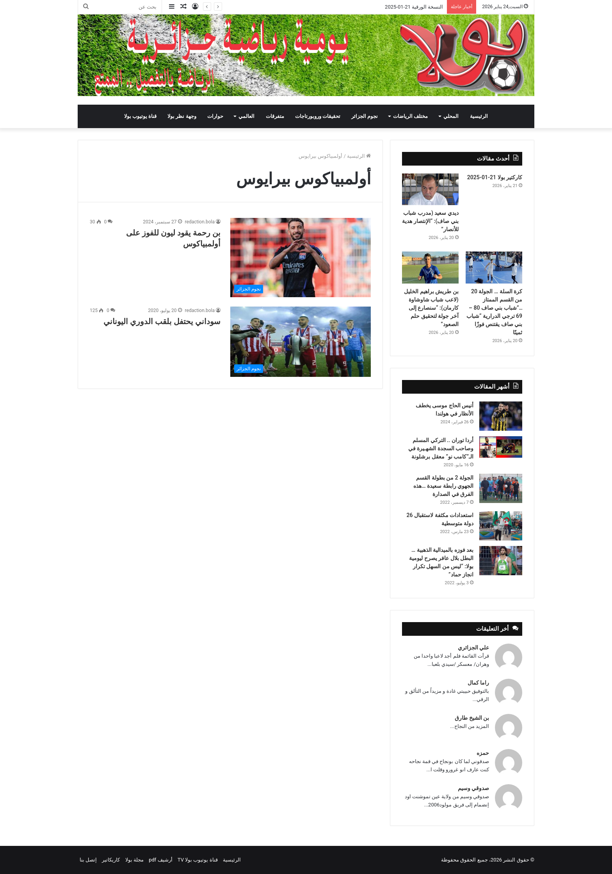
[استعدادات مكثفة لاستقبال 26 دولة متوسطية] (500, 525)
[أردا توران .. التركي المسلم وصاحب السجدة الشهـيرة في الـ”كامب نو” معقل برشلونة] (500, 447)
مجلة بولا (134, 860)
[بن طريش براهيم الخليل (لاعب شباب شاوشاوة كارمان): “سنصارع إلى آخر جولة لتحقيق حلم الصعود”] (430, 267)
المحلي (451, 116)
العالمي (246, 116)
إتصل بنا (88, 860)
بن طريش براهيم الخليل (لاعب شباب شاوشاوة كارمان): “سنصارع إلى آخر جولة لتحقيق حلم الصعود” (431, 307)
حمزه (483, 753)
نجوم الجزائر (364, 116)
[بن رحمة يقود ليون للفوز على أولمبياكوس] (300, 257)
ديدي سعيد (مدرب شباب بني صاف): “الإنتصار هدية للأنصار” (430, 221)
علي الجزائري (473, 647)
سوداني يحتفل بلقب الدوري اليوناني (161, 321)
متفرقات (275, 116)
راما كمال (478, 683)
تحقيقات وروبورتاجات (317, 116)
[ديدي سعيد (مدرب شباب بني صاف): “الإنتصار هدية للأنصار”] (430, 189)
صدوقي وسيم (473, 788)
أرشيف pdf (160, 860)
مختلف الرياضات (410, 116)
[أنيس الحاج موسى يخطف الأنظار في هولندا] (500, 416)
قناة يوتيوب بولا (140, 116)
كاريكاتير (111, 860)
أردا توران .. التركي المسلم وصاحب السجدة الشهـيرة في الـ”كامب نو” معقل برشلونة (440, 448)
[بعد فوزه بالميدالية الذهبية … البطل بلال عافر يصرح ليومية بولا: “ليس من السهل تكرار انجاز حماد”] (500, 560)
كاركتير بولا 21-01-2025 (494, 177)
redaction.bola (200, 222)
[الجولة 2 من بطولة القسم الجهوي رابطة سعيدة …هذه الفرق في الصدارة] (500, 488)
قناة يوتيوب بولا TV (198, 860)
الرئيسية (479, 116)
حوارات (215, 116)
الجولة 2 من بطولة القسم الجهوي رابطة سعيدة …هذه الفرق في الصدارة (443, 485)
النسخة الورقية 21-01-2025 (414, 7)
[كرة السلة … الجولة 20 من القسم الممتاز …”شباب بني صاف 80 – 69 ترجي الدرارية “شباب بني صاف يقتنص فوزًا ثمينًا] (494, 267)
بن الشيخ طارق (472, 718)
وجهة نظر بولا (181, 116)
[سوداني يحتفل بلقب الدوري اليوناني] (300, 342)
